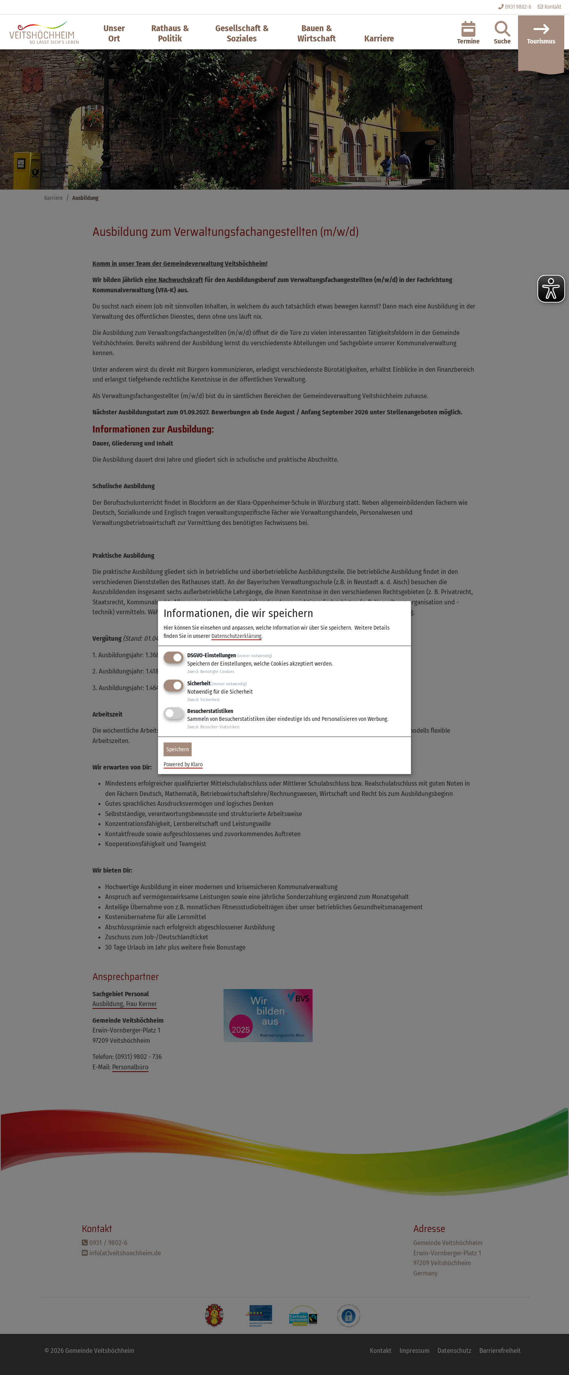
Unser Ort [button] (114, 33)
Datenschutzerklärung (236, 636)
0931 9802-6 (518, 7)
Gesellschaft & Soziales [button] (242, 33)
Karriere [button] (379, 38)
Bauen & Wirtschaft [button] (317, 33)
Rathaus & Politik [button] (170, 33)
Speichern (177, 749)
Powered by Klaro (183, 764)
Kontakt (549, 7)
